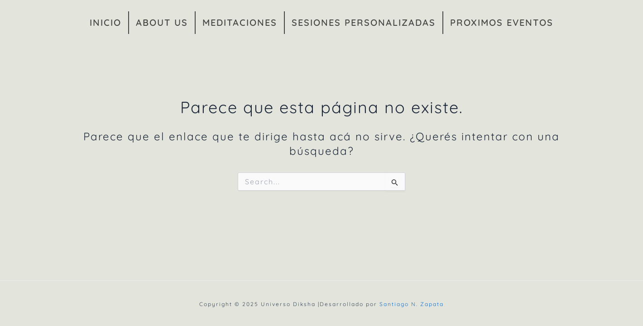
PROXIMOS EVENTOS (501, 22)
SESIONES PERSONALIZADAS (364, 22)
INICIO (105, 22)
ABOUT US (162, 22)
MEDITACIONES (239, 22)
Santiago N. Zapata (411, 304)
